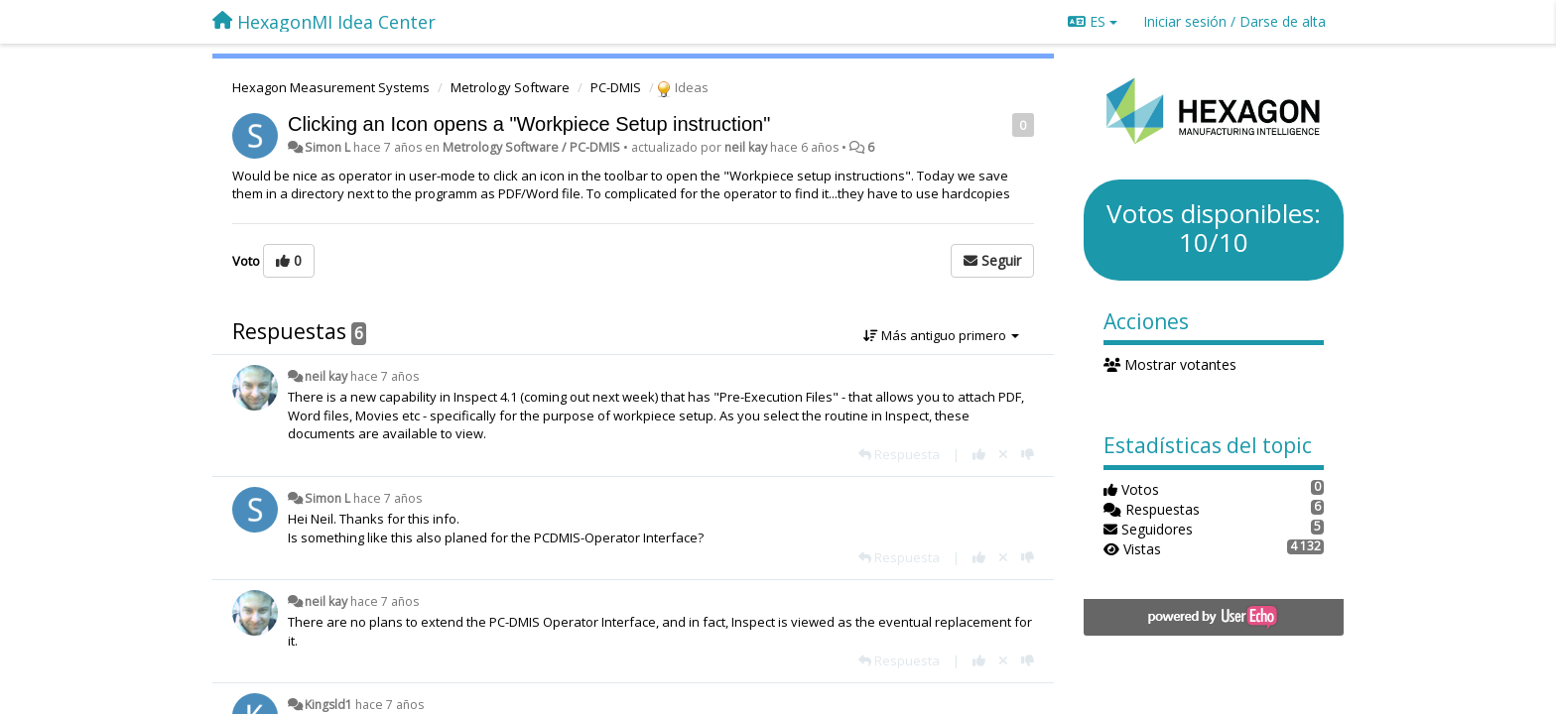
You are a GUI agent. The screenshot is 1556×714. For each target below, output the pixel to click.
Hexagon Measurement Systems (331, 87)
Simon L (327, 147)
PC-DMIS (615, 87)
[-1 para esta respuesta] (1027, 454)
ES (1092, 21)
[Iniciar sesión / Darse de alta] (1234, 22)
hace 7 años (384, 376)
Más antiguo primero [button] (941, 335)
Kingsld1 (328, 704)
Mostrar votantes (1170, 364)
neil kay (745, 147)
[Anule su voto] (1003, 454)
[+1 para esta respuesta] (978, 454)
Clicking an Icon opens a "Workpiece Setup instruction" (529, 124)
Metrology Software (510, 87)
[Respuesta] (899, 454)
